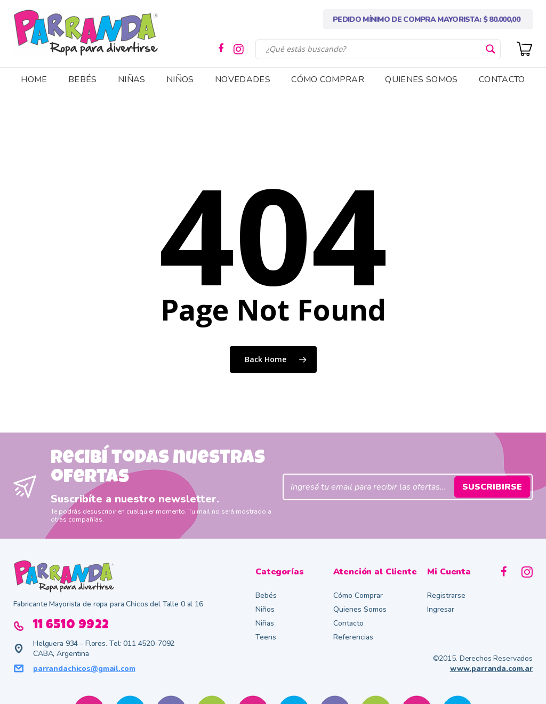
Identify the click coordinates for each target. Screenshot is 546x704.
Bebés (266, 595)
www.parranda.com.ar (491, 668)
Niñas (264, 623)
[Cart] (525, 47)
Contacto (348, 623)
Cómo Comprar (358, 595)
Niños (265, 609)
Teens (265, 637)
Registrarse (446, 595)
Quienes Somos (360, 609)
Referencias (353, 637)
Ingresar (440, 609)
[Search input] (373, 49)
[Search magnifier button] (490, 49)
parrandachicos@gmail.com (84, 668)
